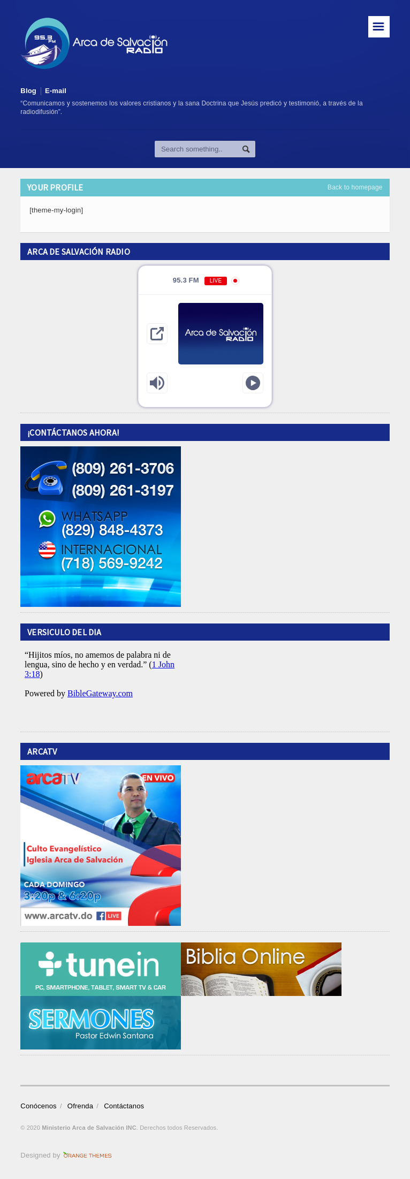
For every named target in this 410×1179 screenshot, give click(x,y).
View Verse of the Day (100, 686)
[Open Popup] (157, 333)
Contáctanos (124, 1106)
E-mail (55, 91)
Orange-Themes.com (87, 1155)
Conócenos (38, 1106)
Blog (28, 91)
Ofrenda (80, 1106)
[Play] (252, 382)
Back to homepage (355, 187)
